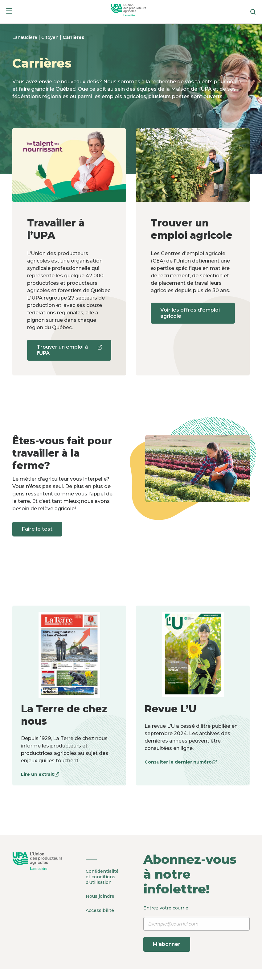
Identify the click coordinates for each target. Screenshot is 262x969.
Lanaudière (25, 37)
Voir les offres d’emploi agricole (190, 313)
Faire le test (37, 529)
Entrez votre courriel (196, 928)
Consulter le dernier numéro (181, 762)
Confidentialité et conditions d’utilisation (102, 876)
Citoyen (50, 37)
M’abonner (167, 944)
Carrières (73, 37)
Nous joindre (100, 896)
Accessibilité (100, 910)
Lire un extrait (40, 774)
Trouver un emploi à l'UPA (69, 352)
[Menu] (9, 12)
